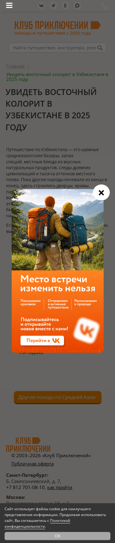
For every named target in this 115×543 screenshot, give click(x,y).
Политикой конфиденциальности (37, 523)
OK (58, 536)
